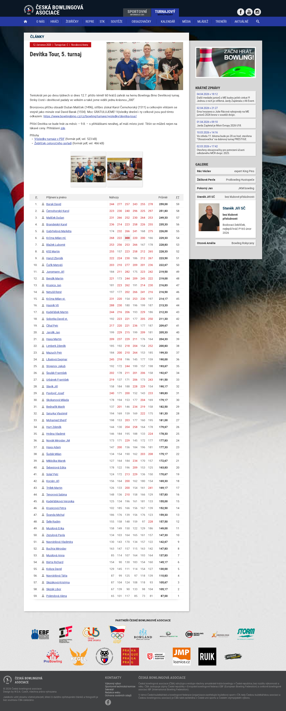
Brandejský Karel (56, 224)
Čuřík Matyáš (54, 265)
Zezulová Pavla (55, 535)
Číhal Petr (52, 325)
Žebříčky (72, 21)
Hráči (54, 21)
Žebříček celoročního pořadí (53, 143)
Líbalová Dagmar (56, 359)
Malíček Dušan (55, 217)
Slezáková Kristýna (58, 582)
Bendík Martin (54, 278)
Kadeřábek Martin (57, 312)
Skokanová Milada (57, 400)
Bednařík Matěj (55, 406)
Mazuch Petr (54, 352)
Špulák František (56, 373)
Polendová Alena (56, 596)
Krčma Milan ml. (56, 238)
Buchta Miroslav (56, 548)
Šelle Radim (53, 521)
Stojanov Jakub (56, 366)
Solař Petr (52, 474)
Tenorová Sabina (56, 494)
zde (63, 128)
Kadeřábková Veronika (60, 501)
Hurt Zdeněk (53, 427)
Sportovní (137, 12)
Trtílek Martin (54, 488)
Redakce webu (112, 692)
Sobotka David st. (57, 319)
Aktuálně (241, 21)
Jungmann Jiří (55, 272)
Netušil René (54, 292)
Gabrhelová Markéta (59, 231)
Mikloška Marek (56, 461)
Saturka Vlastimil (56, 413)
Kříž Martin (53, 251)
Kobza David (54, 569)
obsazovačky (141, 21)
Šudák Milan (53, 454)
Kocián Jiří (52, 481)
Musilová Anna (55, 555)
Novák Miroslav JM (58, 440)
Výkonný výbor (113, 683)
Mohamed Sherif (56, 420)
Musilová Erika (55, 528)
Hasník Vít (52, 305)
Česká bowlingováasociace (29, 680)
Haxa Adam (53, 447)
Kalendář (168, 21)
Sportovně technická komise (120, 686)
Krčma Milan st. (56, 299)
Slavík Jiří (52, 386)
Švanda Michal (55, 515)
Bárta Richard (54, 562)
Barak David (53, 204)
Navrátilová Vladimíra (59, 542)
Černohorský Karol (57, 211)
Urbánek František (57, 379)
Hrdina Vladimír (55, 434)
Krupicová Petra (56, 508)
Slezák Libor (53, 589)
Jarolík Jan (53, 332)
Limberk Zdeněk (56, 346)
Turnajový (165, 12)
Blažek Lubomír (55, 244)
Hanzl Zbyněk (54, 258)
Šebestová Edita (56, 467)
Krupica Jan (53, 285)
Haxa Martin (54, 339)
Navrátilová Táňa (56, 575)
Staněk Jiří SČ (234, 208)
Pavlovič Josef (55, 393)
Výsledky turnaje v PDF (49, 139)
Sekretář (109, 689)
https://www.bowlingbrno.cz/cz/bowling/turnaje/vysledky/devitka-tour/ (90, 116)
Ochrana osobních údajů (118, 695)
